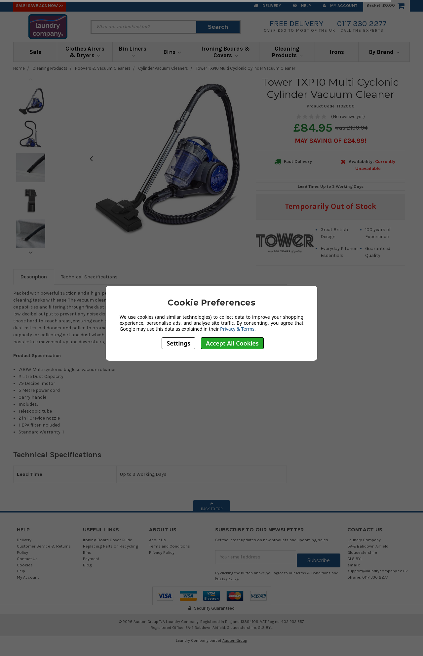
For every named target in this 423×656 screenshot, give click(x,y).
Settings (178, 343)
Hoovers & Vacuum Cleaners (103, 68)
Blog (87, 564)
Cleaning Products (287, 52)
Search (218, 26)
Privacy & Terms (237, 329)
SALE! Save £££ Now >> (39, 5)
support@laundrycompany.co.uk (377, 570)
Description (33, 277)
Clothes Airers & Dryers (84, 52)
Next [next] (30, 252)
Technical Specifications (89, 277)
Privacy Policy (161, 552)
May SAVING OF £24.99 (330, 140)
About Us (157, 539)
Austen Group (234, 637)
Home (19, 68)
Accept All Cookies (232, 343)
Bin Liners (132, 51)
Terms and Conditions (169, 546)
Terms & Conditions (313, 570)
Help (302, 5)
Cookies (25, 564)
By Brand (384, 52)
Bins (172, 52)
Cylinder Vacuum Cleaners (163, 68)
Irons (336, 52)
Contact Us (27, 558)
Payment (91, 558)
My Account (340, 5)
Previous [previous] (30, 79)
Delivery (267, 5)
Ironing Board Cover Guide (107, 539)
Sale (35, 52)
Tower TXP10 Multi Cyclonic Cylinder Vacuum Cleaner (245, 68)
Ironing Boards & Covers (225, 52)
